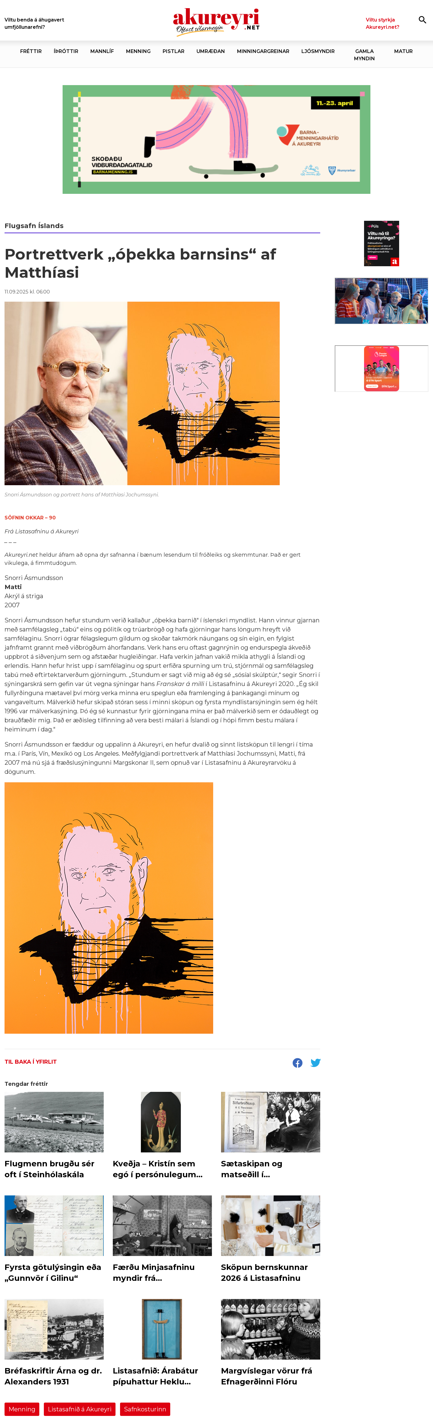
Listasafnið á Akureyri (80, 1409)
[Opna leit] (422, 19)
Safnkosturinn (145, 1409)
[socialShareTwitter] (315, 1063)
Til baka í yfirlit (31, 1062)
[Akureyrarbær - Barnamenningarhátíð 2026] (216, 139)
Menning (21, 1409)
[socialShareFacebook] (297, 1063)
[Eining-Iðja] (381, 447)
